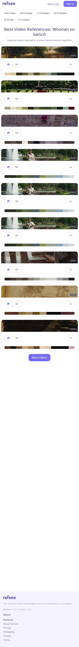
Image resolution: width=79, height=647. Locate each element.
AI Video (10, 13)
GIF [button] (17, 64)
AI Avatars (43, 13)
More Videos (39, 357)
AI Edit (9, 19)
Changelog (8, 631)
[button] (8, 64)
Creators (24, 19)
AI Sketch (60, 13)
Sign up (70, 3)
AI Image (26, 13)
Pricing (6, 627)
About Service (10, 623)
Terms (6, 640)
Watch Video (53, 4)
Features (8, 619)
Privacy (7, 636)
